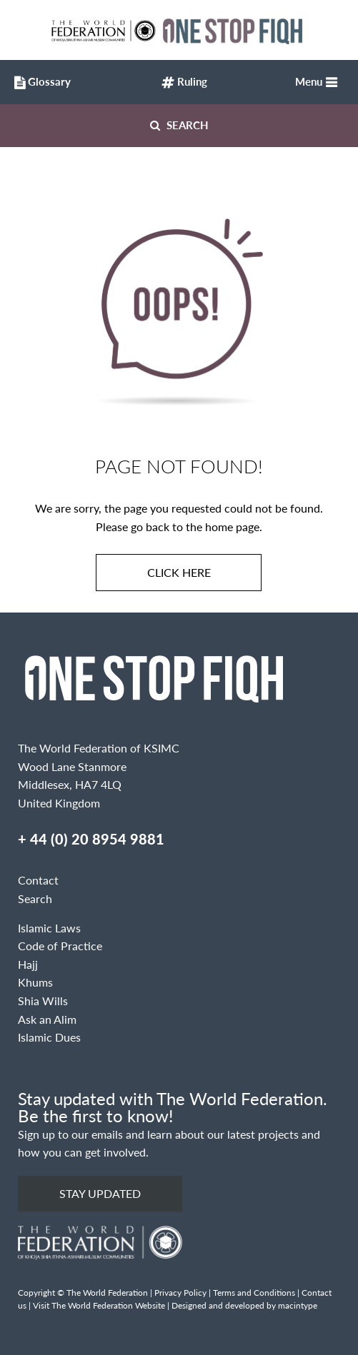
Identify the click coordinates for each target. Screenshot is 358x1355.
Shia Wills (43, 1000)
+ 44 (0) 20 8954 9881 (91, 839)
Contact (38, 880)
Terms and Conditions (254, 1292)
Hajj (28, 964)
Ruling (184, 83)
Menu (308, 81)
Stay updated (100, 1193)
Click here (179, 572)
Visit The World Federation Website (99, 1305)
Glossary (39, 83)
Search (179, 124)
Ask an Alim (47, 1019)
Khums (35, 982)
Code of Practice (60, 945)
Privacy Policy (180, 1292)
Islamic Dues (49, 1037)
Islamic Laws (49, 928)
